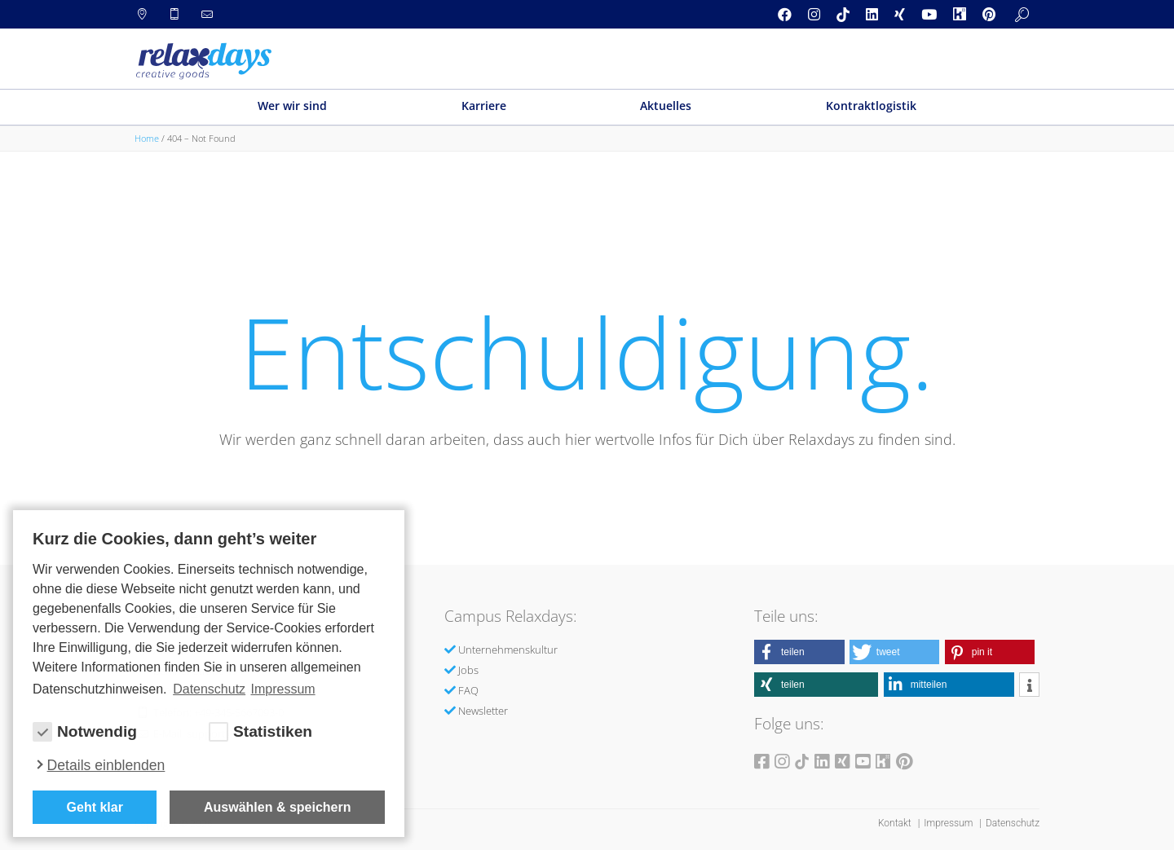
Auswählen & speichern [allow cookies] (277, 807)
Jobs (468, 670)
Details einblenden (106, 765)
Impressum (949, 823)
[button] (799, 652)
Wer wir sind (292, 105)
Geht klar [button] (95, 807)
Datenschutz (1012, 823)
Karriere (483, 105)
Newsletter (483, 710)
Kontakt (896, 823)
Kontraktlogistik (871, 105)
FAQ (468, 690)
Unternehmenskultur (508, 649)
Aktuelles (665, 105)
